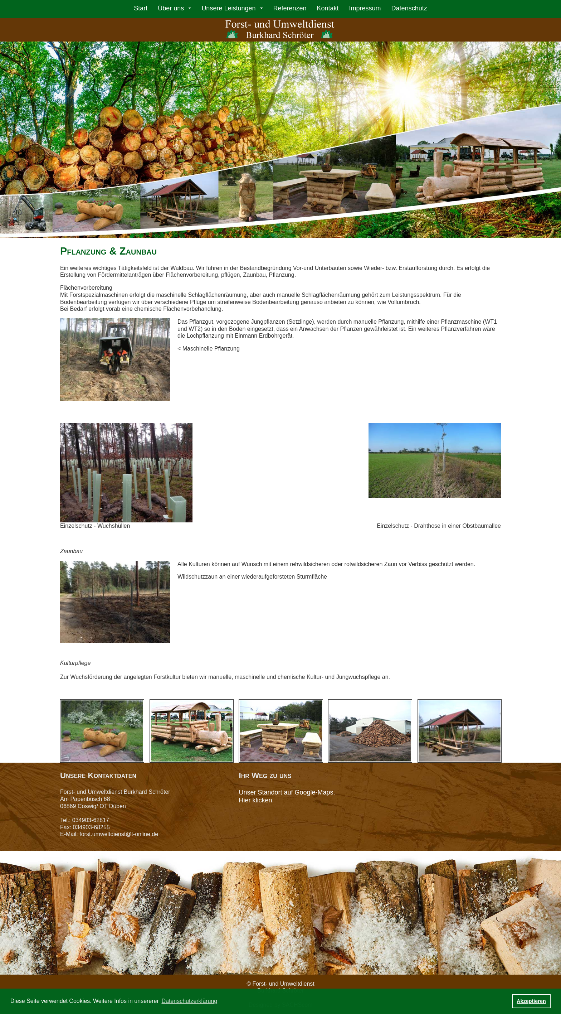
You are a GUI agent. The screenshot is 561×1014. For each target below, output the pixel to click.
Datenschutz (409, 8)
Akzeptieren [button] (531, 1001)
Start (140, 8)
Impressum (365, 8)
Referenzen (289, 8)
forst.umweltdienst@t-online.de (118, 834)
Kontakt (328, 8)
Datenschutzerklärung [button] (189, 1001)
